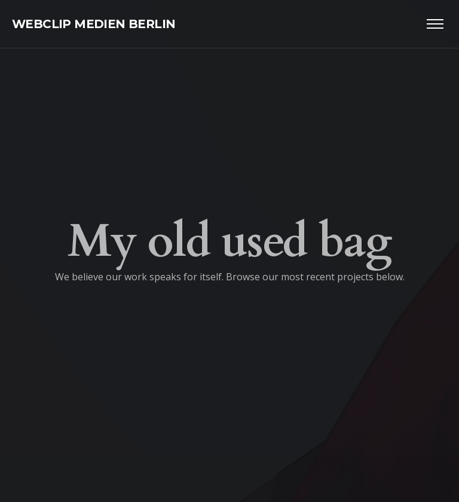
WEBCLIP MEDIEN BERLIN (93, 24)
